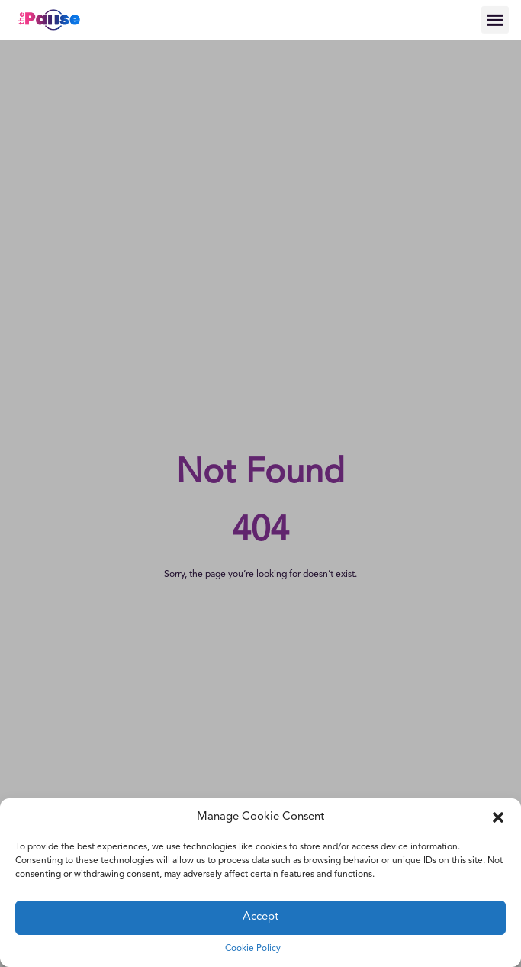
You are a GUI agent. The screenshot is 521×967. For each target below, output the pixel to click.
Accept (260, 917)
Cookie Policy (253, 948)
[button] (498, 817)
